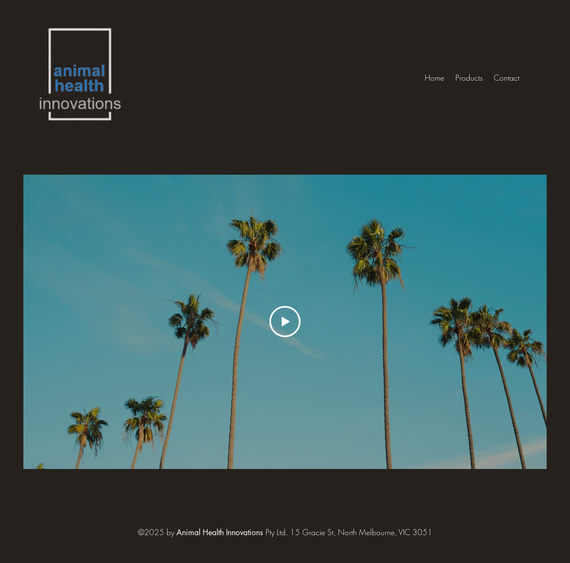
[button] (469, 77)
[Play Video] (285, 321)
